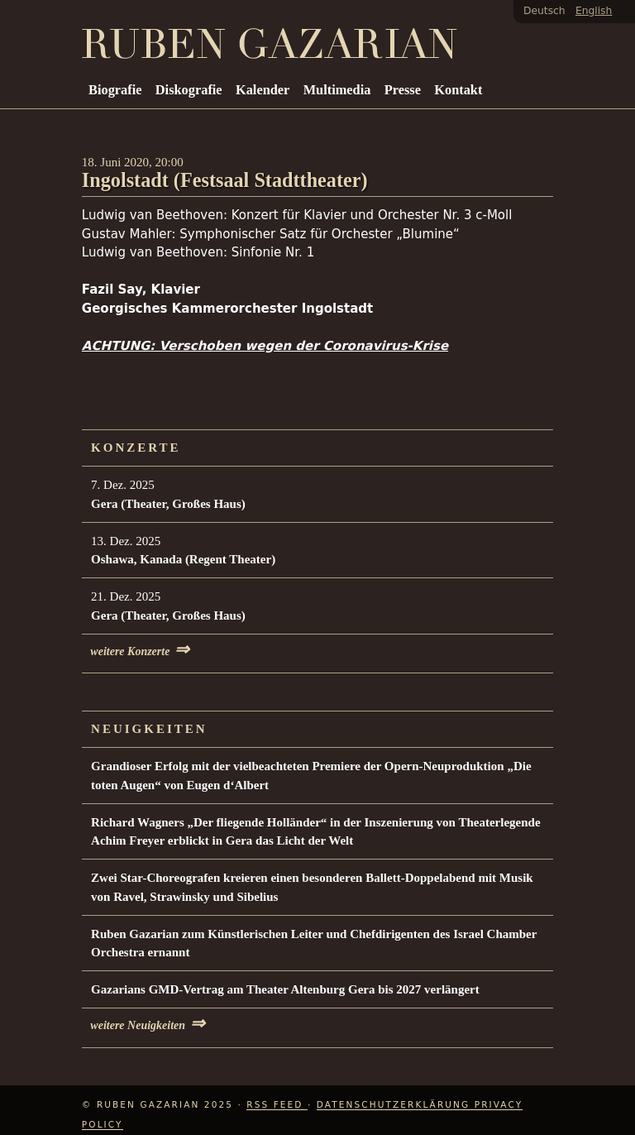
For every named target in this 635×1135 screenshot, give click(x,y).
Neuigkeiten (149, 728)
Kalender (262, 90)
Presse (402, 90)
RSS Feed (277, 1104)
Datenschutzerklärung (396, 1104)
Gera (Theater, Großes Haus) (168, 503)
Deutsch (544, 11)
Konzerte (136, 447)
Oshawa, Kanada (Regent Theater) (183, 559)
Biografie (114, 90)
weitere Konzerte (139, 651)
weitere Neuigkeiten (147, 1025)
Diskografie (188, 90)
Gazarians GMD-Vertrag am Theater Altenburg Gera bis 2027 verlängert (285, 989)
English (593, 11)
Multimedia (337, 90)
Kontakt (458, 90)
